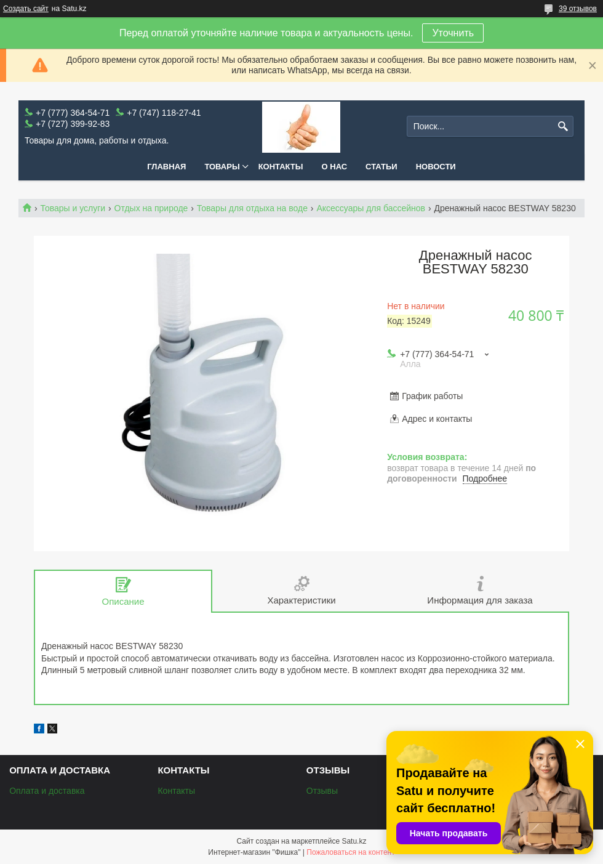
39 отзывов (578, 8)
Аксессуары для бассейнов (370, 208)
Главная (166, 166)
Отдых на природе (151, 208)
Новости (436, 166)
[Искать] (562, 126)
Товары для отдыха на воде (252, 208)
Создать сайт (26, 8)
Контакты (280, 166)
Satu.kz (353, 841)
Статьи (381, 166)
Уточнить (453, 33)
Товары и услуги (72, 208)
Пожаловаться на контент (350, 852)
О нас (335, 166)
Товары (221, 166)
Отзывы (322, 791)
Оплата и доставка (46, 791)
